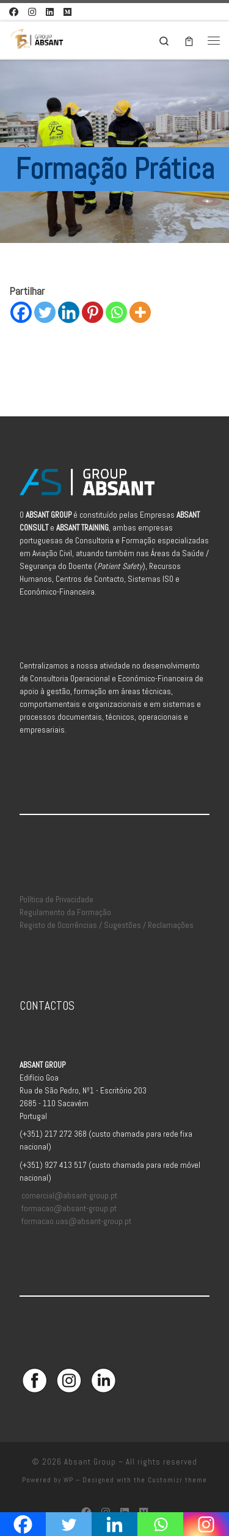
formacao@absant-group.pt (69, 1208)
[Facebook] (21, 312)
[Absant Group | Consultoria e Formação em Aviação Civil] (36, 39)
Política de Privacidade (56, 899)
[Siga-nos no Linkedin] (50, 12)
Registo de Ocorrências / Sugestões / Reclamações (107, 925)
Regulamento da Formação (65, 912)
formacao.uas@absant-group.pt (76, 1221)
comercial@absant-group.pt (69, 1195)
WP (68, 1480)
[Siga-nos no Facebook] (13, 12)
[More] (140, 312)
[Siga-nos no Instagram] (32, 12)
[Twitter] (45, 312)
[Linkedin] (68, 312)
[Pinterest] (92, 312)
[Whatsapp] (116, 312)
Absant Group (90, 1462)
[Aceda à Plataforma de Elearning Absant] (67, 12)
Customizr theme (177, 1480)
